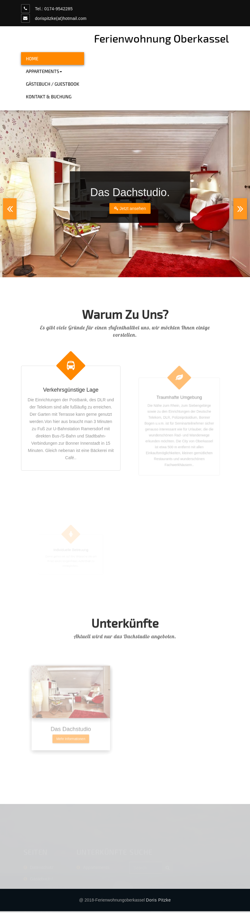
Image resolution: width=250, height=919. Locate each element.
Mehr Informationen (71, 753)
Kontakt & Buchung (48, 96)
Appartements (44, 71)
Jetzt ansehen (130, 208)
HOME (32, 58)
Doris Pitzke (158, 900)
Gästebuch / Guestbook (52, 84)
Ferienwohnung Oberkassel (161, 38)
